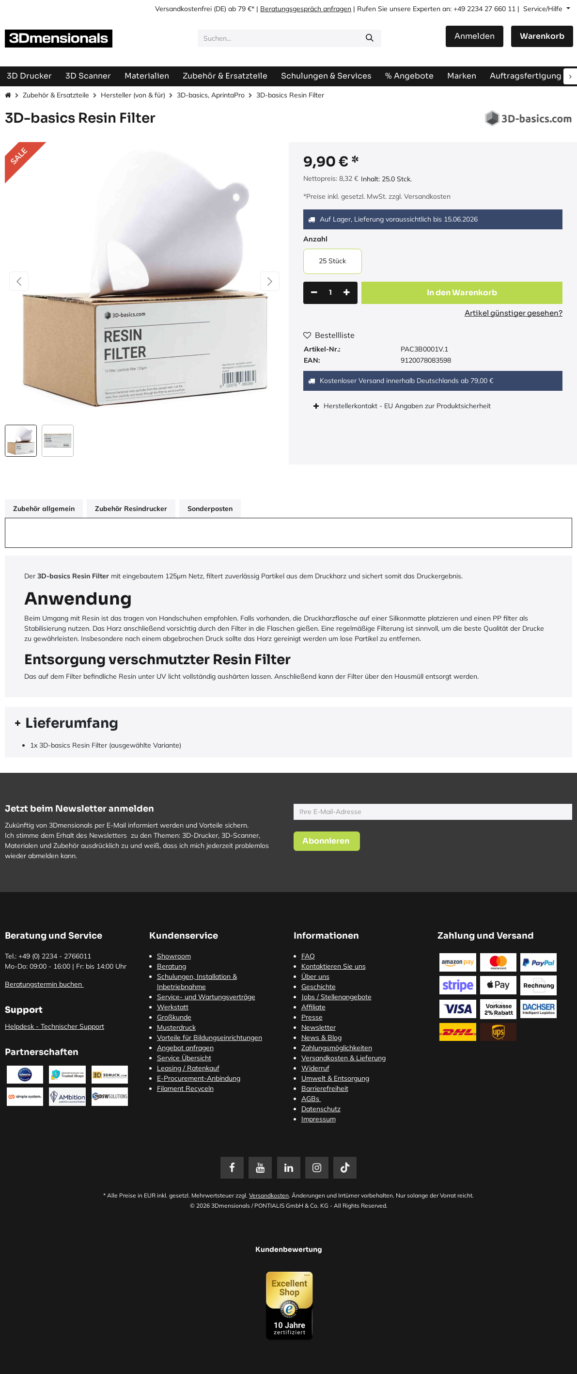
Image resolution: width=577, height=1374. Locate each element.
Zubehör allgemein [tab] (44, 508)
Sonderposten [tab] (210, 508)
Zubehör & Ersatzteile (56, 95)
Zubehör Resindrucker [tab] (131, 508)
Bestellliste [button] (329, 335)
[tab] (288, 723)
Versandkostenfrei (183, 8)
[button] (19, 281)
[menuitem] (525, 76)
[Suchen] (369, 38)
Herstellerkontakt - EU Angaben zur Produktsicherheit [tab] (408, 405)
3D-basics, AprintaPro (211, 95)
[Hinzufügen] (347, 293)
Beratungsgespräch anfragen (305, 8)
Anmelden (474, 36)
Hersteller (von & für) (133, 95)
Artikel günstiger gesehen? (513, 313)
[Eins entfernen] (314, 293)
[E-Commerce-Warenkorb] (542, 36)
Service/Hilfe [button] (543, 8)
